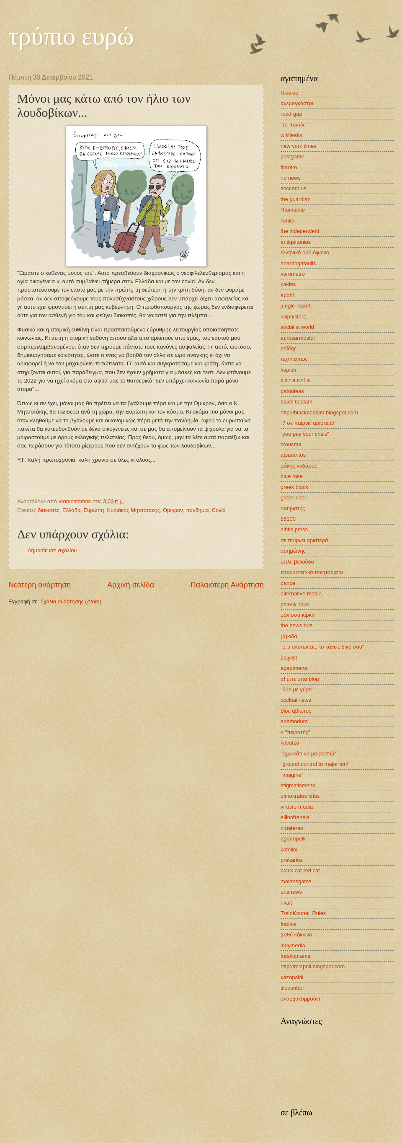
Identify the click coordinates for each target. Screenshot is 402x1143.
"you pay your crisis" (305, 434)
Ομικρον (173, 510)
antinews (291, 892)
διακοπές (48, 510)
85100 (288, 519)
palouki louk (295, 604)
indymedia (293, 945)
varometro (293, 274)
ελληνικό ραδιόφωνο (305, 252)
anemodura (294, 721)
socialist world (297, 327)
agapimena (294, 668)
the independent (300, 231)
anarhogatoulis (298, 263)
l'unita (287, 220)
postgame (292, 156)
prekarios (292, 860)
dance (288, 583)
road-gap (291, 114)
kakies (288, 284)
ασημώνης (293, 551)
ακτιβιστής (293, 508)
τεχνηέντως (294, 359)
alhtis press (294, 529)
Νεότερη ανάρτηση (39, 585)
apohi (287, 295)
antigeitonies (296, 242)
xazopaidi (292, 977)
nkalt (286, 903)
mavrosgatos (296, 881)
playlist (289, 657)
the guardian (296, 199)
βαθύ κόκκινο (296, 934)
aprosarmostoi (298, 338)
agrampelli (293, 838)
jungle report (296, 306)
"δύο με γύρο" (297, 689)
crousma (291, 444)
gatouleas (292, 391)
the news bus (296, 625)
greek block (294, 487)
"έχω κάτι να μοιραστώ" (308, 753)
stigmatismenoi (299, 785)
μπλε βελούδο (297, 562)
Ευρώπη (94, 510)
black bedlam (296, 401)
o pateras (292, 828)
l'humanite (293, 210)
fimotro (289, 167)
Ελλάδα (71, 510)
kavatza (290, 743)
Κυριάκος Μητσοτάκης (133, 510)
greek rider (294, 497)
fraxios (288, 924)
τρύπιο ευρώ (71, 36)
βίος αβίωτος (296, 711)
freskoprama (296, 956)
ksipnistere (294, 316)
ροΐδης (288, 348)
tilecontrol (292, 988)
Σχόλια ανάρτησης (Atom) (70, 601)
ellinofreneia (295, 817)
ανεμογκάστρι (297, 103)
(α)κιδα (289, 636)
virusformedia (297, 807)
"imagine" (292, 775)
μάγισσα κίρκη (297, 615)
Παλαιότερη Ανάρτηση (227, 585)
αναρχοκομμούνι (300, 999)
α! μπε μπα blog (300, 679)
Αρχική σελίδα (130, 585)
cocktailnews (296, 700)
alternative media (301, 593)
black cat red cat (300, 870)
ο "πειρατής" (295, 732)
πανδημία (197, 510)
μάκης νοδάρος (299, 466)
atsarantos (293, 455)
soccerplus (294, 188)
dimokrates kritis (300, 796)
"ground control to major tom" (315, 764)
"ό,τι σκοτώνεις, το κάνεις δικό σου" (322, 647)
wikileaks (291, 135)
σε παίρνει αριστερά (304, 540)
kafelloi (289, 849)
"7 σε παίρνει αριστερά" (308, 423)
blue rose (292, 476)
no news (291, 178)
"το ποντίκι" (294, 125)
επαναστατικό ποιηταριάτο (312, 572)
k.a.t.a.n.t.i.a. (296, 380)
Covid (219, 510)
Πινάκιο (290, 93)
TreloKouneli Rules (303, 913)
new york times (299, 146)
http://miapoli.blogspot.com (313, 966)
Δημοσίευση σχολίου (52, 550)
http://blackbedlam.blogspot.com (319, 412)
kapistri (289, 370)
